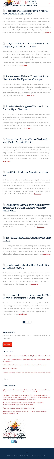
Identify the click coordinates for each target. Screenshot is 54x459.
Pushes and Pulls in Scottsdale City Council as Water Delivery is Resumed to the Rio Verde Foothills (27, 296)
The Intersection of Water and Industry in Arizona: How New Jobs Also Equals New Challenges (25, 78)
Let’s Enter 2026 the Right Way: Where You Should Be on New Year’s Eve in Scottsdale (25, 365)
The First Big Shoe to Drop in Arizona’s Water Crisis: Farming (27, 239)
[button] (49, 3)
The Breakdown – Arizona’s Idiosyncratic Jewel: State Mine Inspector (25, 391)
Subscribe (7, 344)
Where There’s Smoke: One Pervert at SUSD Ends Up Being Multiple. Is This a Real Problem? (26, 356)
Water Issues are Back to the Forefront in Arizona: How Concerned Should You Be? (25, 12)
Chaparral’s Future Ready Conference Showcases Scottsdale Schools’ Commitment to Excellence (27, 372)
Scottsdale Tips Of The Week (10, 368)
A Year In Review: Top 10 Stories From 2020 (23, 408)
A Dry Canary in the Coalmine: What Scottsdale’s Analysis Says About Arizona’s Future (25, 45)
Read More (47, 32)
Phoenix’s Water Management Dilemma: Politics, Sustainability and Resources (25, 108)
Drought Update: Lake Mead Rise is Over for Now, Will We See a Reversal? (26, 266)
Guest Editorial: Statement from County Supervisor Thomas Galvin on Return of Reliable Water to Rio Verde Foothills (26, 207)
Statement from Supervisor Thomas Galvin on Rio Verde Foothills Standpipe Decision (26, 141)
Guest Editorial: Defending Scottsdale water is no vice (25, 173)
